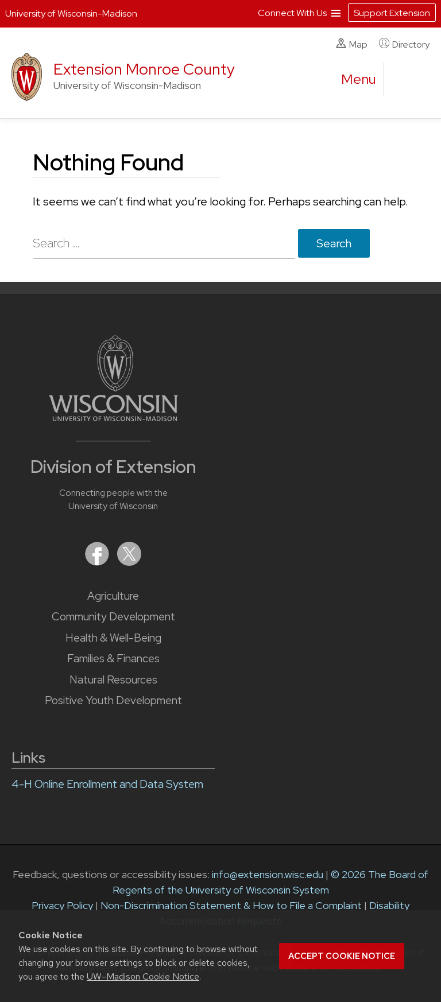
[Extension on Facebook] (98, 562)
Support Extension (392, 13)
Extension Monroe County (144, 69)
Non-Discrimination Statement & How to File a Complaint (231, 905)
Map (352, 44)
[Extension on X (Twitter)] (129, 562)
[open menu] (359, 79)
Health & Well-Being (113, 638)
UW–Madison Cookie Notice (143, 976)
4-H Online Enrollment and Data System (107, 784)
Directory (404, 44)
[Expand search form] (403, 79)
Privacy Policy (62, 905)
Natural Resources (113, 680)
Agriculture (113, 596)
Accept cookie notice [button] (341, 956)
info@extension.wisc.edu (267, 874)
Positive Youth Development (113, 700)
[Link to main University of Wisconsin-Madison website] (113, 417)
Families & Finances (113, 658)
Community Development (113, 616)
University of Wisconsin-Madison (71, 13)
